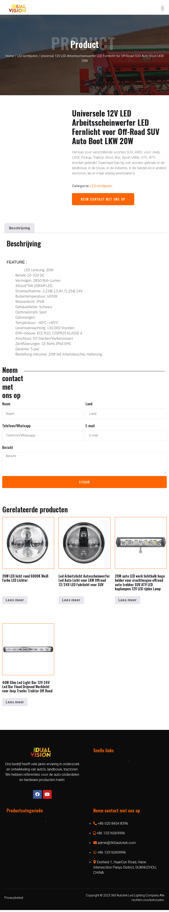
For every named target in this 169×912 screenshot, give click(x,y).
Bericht (7, 448)
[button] (162, 8)
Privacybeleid (13, 900)
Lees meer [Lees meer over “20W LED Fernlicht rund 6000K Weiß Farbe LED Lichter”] (15, 602)
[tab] (19, 228)
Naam (6, 404)
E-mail (90, 426)
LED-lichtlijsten (27, 56)
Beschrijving (19, 228)
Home (9, 56)
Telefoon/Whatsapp (16, 426)
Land (89, 404)
